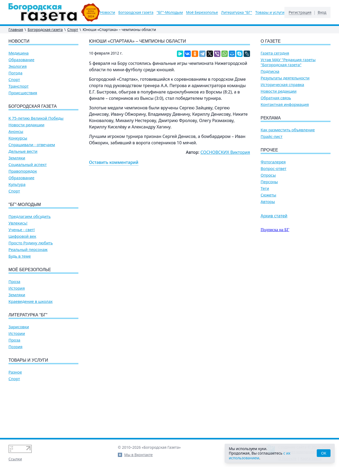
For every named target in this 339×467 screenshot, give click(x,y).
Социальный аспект (27, 164)
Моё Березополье (202, 12)
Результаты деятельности (285, 77)
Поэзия (15, 346)
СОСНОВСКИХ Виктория (225, 152)
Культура (16, 184)
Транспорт (18, 86)
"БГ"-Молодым (170, 12)
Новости (107, 12)
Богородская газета (136, 12)
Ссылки (15, 458)
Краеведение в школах (30, 301)
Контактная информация (285, 104)
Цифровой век (22, 236)
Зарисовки (18, 326)
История (16, 288)
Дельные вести (22, 151)
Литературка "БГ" (236, 12)
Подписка (270, 71)
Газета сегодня (275, 53)
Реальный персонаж (28, 249)
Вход (322, 12)
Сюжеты (268, 194)
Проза (14, 281)
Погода (15, 72)
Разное (15, 372)
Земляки (16, 157)
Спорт (72, 29)
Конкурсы (17, 138)
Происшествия (22, 92)
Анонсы (15, 131)
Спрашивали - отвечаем (31, 144)
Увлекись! (18, 223)
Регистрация (300, 12)
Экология (17, 66)
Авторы (268, 201)
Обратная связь (276, 97)
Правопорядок (22, 171)
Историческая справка (282, 84)
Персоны (269, 181)
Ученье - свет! (21, 229)
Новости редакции (26, 124)
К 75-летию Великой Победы (36, 118)
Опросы (268, 175)
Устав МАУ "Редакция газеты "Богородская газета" (288, 62)
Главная (15, 29)
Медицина (18, 53)
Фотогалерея (273, 161)
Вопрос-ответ (273, 168)
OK (323, 453)
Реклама (271, 118)
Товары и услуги (269, 12)
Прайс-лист (272, 136)
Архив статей (274, 216)
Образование (21, 59)
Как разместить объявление (288, 129)
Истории (16, 333)
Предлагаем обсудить (29, 216)
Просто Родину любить (30, 242)
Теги (265, 188)
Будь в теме (19, 256)
